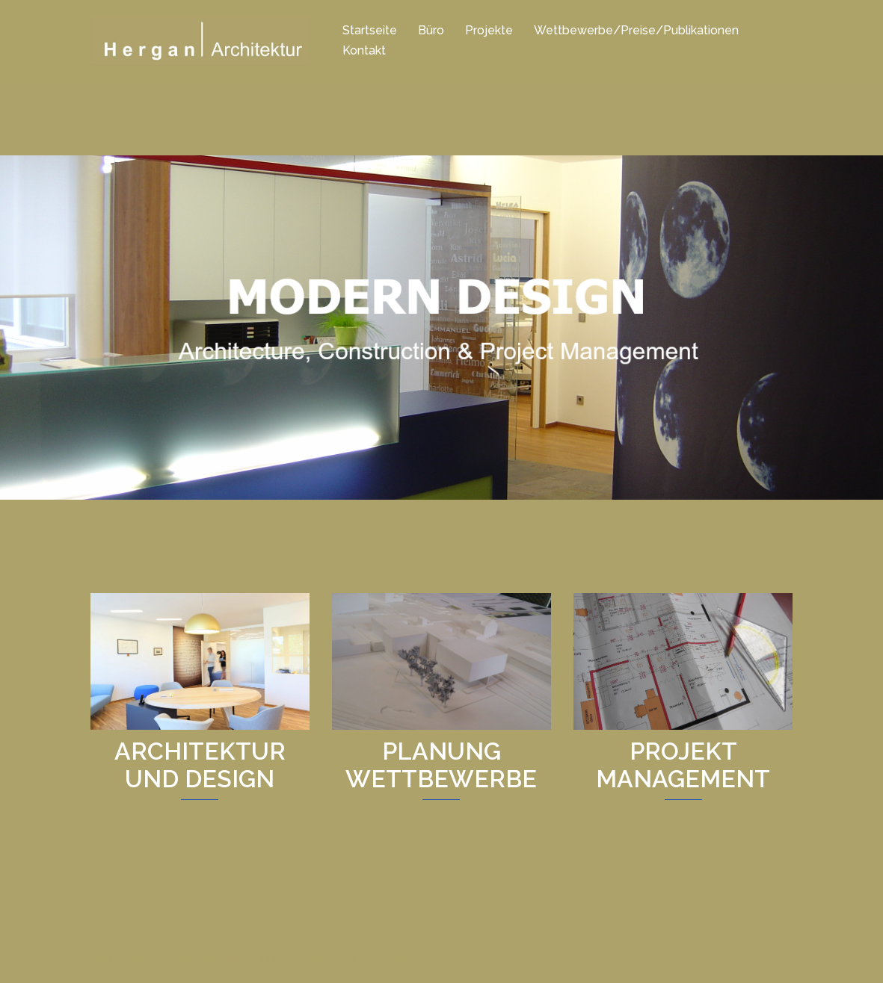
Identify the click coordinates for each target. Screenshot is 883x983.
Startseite (369, 30)
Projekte (489, 30)
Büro (431, 30)
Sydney (324, 958)
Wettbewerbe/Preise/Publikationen (636, 30)
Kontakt (364, 50)
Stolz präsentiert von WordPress (174, 958)
